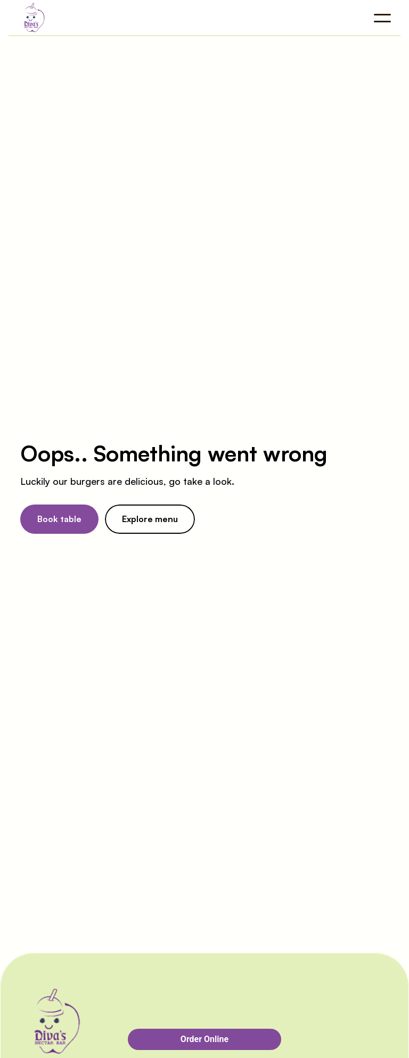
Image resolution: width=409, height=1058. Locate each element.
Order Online (204, 1039)
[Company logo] (77, 18)
